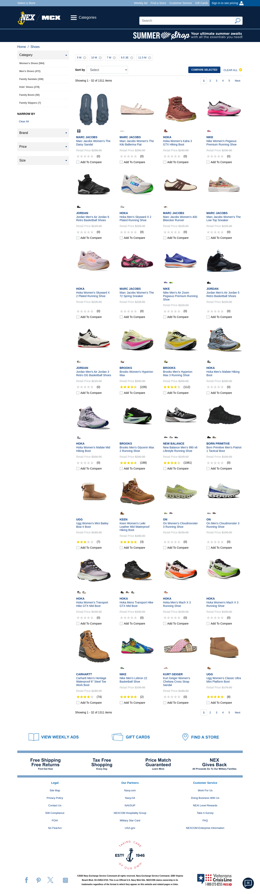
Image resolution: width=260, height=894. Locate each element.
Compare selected (204, 69)
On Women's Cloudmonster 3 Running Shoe (180, 525)
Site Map (55, 790)
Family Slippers (30, 102)
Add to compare (91, 162)
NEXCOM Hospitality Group (130, 812)
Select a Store (26, 3)
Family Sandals (31, 79)
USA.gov (130, 827)
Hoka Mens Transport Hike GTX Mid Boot (136, 604)
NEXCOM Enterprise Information (205, 827)
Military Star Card (130, 820)
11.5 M (145, 58)
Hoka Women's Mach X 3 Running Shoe (222, 604)
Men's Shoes (29, 71)
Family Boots (29, 95)
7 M (112, 58)
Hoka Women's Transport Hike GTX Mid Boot (92, 604)
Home (21, 46)
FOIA (55, 820)
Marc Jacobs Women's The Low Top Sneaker (223, 218)
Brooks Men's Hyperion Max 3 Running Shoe (177, 373)
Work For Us (205, 790)
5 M (82, 58)
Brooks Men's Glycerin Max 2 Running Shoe (137, 449)
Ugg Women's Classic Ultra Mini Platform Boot (223, 679)
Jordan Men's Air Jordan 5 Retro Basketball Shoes (222, 294)
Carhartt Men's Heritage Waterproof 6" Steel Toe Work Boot (91, 681)
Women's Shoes (31, 63)
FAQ (205, 820)
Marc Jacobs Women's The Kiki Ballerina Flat (137, 142)
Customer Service (180, 3)
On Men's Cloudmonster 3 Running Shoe (222, 525)
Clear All (24, 121)
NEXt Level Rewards (205, 805)
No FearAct (55, 827)
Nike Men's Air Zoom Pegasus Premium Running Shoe (180, 296)
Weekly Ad (140, 3)
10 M (97, 58)
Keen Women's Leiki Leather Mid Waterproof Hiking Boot (135, 527)
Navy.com (130, 790)
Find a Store (158, 3)
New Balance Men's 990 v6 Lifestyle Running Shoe (180, 449)
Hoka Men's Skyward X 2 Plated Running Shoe (135, 218)
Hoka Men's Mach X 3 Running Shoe (177, 604)
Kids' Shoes (29, 87)
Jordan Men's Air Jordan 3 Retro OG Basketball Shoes (93, 373)
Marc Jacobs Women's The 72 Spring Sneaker (137, 294)
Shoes (35, 46)
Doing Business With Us (205, 797)
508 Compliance (54, 812)
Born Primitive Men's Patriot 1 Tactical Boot (223, 449)
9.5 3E (127, 58)
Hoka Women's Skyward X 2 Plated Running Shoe (93, 294)
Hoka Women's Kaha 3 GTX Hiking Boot (177, 142)
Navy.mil (130, 797)
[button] (248, 883)
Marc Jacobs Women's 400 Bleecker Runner (180, 218)
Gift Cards (201, 3)
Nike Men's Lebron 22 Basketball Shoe (133, 679)
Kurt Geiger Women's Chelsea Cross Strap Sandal (176, 681)
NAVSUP (130, 805)
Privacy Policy (55, 797)
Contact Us (54, 805)
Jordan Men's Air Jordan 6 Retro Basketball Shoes (92, 218)
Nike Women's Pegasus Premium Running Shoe (221, 142)
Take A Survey (205, 812)
